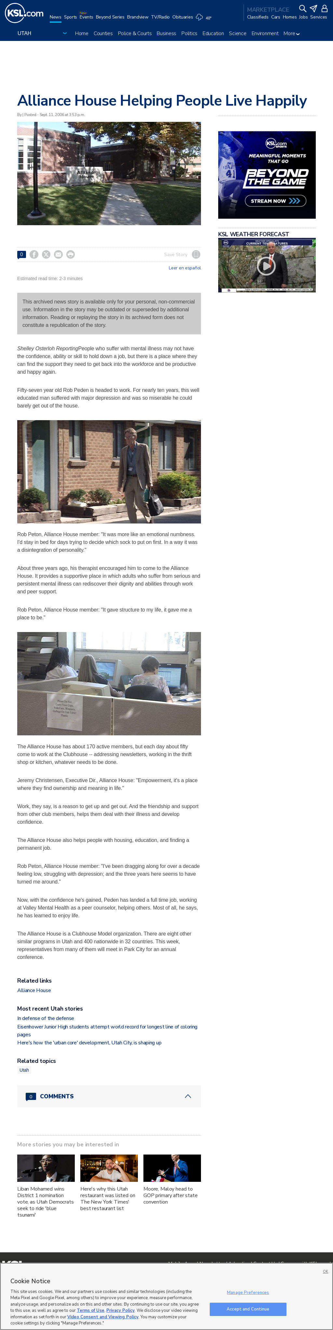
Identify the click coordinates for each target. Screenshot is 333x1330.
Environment (265, 33)
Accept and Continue (248, 1309)
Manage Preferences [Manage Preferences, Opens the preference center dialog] (248, 1293)
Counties (103, 33)
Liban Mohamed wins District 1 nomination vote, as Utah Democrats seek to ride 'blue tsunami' (45, 1202)
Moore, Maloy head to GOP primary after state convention (170, 1195)
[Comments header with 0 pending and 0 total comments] (109, 1096)
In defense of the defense (45, 1018)
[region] (166, 1296)
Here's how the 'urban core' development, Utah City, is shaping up (89, 1042)
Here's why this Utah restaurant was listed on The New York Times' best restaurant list (107, 1198)
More (292, 33)
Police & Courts (135, 33)
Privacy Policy (120, 1310)
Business (166, 33)
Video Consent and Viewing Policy (103, 1317)
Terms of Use (90, 1310)
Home (81, 33)
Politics (189, 33)
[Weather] (204, 20)
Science (237, 33)
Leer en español (185, 268)
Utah (24, 1070)
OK (325, 1271)
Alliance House (34, 990)
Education (213, 33)
